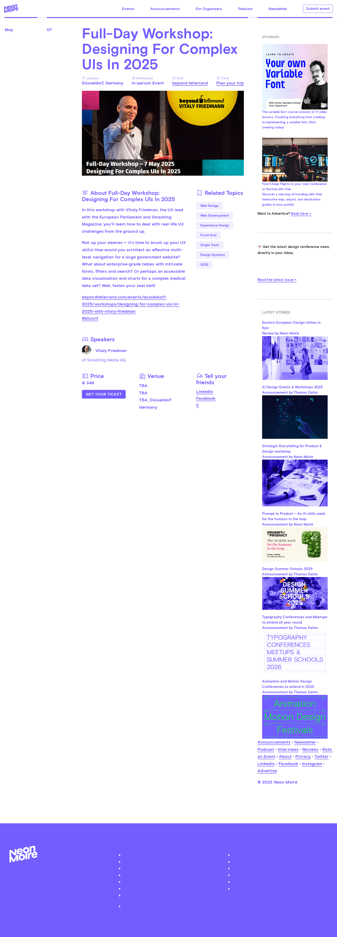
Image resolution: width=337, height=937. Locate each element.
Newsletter (277, 9)
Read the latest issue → (277, 280)
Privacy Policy (170, 906)
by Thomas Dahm (168, 917)
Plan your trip (230, 82)
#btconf (90, 318)
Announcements (165, 9)
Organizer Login (171, 874)
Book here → (301, 213)
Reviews (310, 749)
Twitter (322, 756)
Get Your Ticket (104, 394)
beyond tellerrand (190, 82)
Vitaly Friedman (111, 350)
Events (128, 9)
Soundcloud (280, 874)
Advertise (267, 770)
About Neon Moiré (170, 854)
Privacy (303, 756)
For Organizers (209, 9)
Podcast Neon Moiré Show (170, 861)
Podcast (245, 9)
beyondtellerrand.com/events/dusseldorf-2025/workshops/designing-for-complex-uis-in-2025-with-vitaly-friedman (130, 304)
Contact (171, 888)
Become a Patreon (171, 895)
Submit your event (170, 868)
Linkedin (204, 391)
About (285, 756)
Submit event (318, 8)
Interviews (288, 749)
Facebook (206, 398)
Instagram (312, 763)
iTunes (280, 881)
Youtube (280, 888)
